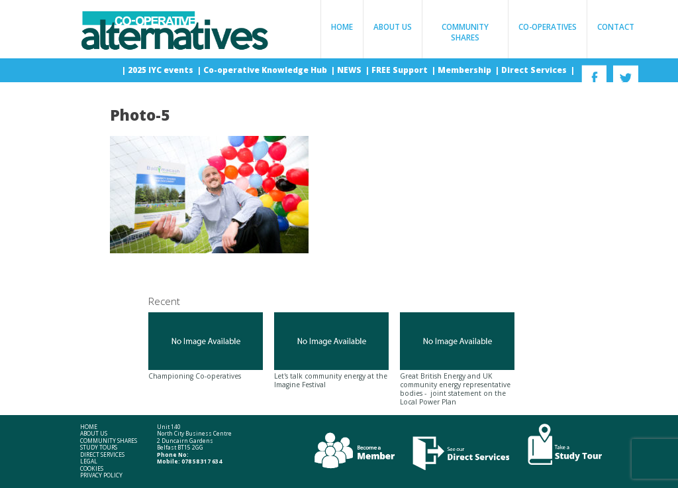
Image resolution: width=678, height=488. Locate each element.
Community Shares (465, 31)
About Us (392, 26)
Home (342, 26)
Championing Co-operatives (205, 346)
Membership (465, 69)
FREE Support (400, 69)
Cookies (91, 468)
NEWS (350, 69)
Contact (615, 26)
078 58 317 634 (201, 461)
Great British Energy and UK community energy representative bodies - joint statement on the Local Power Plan (457, 359)
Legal (88, 461)
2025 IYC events (161, 69)
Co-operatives (547, 26)
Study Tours (98, 447)
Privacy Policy (101, 475)
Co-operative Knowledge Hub (266, 69)
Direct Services (535, 69)
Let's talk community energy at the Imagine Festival (331, 350)
